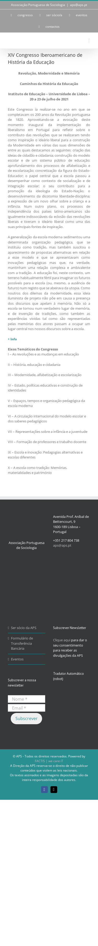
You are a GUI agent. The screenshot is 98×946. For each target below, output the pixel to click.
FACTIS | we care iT (49, 761)
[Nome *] (26, 699)
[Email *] (26, 708)
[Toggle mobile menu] (89, 40)
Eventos (17, 659)
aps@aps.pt (78, 5)
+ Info (12, 339)
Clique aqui (61, 640)
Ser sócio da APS (23, 627)
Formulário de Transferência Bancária (22, 643)
